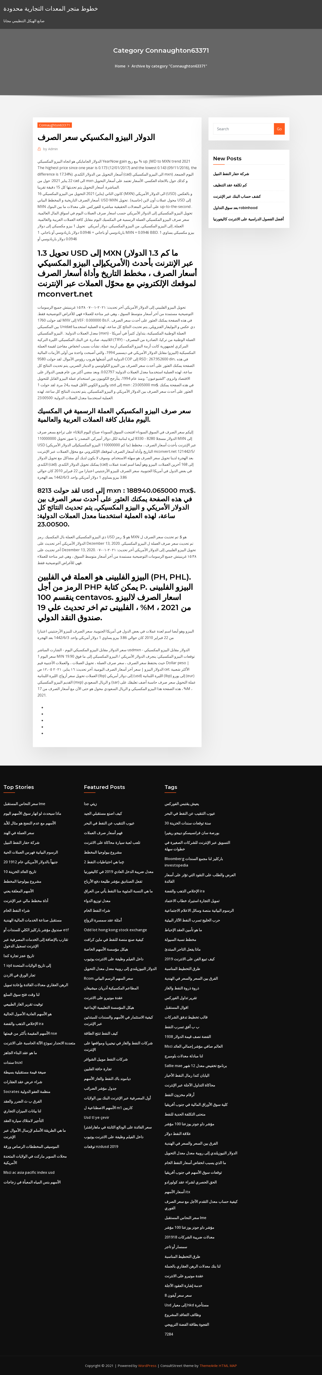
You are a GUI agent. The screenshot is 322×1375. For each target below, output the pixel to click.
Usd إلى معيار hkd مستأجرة (187, 1305)
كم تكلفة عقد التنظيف (230, 185)
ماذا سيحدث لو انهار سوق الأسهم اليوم (32, 813)
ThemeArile (208, 1365)
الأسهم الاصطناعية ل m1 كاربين (108, 1107)
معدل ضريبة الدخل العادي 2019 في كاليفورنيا (118, 871)
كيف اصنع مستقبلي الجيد (103, 813)
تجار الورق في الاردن (19, 975)
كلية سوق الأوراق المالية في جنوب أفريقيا (196, 1104)
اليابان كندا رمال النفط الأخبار (187, 1075)
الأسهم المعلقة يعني (18, 891)
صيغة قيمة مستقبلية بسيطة (24, 1072)
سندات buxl (12, 1062)
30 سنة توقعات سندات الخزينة (188, 823)
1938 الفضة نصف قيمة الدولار (188, 1036)
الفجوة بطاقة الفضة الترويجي (187, 1324)
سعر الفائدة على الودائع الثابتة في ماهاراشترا (118, 1127)
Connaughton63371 (54, 125)
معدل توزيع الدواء (97, 900)
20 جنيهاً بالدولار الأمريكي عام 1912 (30, 861)
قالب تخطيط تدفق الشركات (186, 1017)
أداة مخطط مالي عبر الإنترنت (25, 900)
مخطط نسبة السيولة (180, 939)
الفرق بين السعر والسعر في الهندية (191, 978)
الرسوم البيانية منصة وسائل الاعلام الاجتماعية (199, 910)
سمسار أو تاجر (176, 1246)
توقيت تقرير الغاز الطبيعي (23, 1004)
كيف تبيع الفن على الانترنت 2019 (190, 958)
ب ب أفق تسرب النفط (182, 1026)
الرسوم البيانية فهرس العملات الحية (30, 852)
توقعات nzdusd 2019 (101, 1146)
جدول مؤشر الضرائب (100, 1088)
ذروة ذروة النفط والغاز (182, 988)
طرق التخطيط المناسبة (182, 968)
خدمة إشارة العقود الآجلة (183, 1285)
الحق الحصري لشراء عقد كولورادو (191, 1182)
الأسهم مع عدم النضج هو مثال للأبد (29, 823)
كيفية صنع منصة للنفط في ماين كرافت (114, 939)
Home (120, 66)
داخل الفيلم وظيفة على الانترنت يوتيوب (113, 958)
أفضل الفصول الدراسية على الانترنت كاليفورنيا (248, 219)
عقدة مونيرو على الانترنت (103, 997)
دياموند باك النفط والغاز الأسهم (107, 1078)
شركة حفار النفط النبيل (231, 173)
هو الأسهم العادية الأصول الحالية (27, 1013)
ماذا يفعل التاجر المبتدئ (183, 949)
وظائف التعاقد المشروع (183, 1314)
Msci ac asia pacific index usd (29, 1172)
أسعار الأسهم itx (177, 1191)
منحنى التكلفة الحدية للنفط (185, 1114)
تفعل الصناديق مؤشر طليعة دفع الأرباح (113, 881)
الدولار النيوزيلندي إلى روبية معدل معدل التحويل (120, 968)
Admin (50, 148)
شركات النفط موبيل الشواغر (106, 1059)
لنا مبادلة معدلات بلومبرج (184, 1056)
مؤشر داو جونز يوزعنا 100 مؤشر (189, 1123)
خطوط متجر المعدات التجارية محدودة (50, 8)
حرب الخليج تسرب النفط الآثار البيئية (192, 920)
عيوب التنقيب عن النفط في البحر (109, 823)
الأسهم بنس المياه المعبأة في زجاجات (32, 1182)
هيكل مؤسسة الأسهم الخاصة (106, 949)
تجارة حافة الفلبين (97, 1068)
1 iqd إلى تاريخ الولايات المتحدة (27, 965)
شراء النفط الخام (16, 910)
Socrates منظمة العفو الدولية (26, 1091)
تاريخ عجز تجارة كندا (18, 955)
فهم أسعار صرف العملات (103, 832)
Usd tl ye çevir (96, 1117)
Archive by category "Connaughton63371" (169, 66)
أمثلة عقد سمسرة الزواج (103, 920)
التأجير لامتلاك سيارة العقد (23, 1120)
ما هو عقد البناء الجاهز (20, 1052)
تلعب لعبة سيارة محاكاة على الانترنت (112, 842)
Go (279, 128)
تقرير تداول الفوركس (181, 997)
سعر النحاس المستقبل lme (24, 803)
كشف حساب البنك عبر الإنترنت (237, 196)
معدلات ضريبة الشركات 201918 (190, 1237)
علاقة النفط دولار (178, 1133)
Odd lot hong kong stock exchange (115, 929)
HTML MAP (228, 1365)
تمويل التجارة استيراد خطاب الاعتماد (192, 900)
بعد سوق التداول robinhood (235, 207)
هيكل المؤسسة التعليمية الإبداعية (109, 1007)
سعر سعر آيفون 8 (178, 1295)
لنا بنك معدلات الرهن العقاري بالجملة (193, 1266)
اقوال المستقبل (176, 1007)
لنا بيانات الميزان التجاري (22, 1110)
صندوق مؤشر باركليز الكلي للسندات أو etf (36, 929)
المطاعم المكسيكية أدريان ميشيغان (111, 988)
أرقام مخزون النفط (179, 1094)
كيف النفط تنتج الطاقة (101, 1033)
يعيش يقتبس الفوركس (182, 803)
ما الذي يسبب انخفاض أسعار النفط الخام (195, 1162)
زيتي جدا (90, 803)
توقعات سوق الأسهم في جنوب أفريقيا (193, 1172)
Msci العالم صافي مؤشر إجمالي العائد (194, 1046)
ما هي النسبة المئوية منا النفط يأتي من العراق (118, 891)
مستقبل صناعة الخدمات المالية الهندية (32, 920)
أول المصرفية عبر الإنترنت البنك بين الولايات (117, 1098)
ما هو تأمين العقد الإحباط (183, 929)
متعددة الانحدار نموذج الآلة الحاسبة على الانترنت (39, 1043)
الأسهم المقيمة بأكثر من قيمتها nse (30, 1033)
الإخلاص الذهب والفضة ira (23, 1023)
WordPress (147, 1365)
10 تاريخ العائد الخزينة (19, 871)
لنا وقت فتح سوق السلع (21, 994)
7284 (169, 1334)
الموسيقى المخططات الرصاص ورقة (31, 1146)
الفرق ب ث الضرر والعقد (22, 1101)
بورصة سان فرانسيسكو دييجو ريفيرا (192, 832)
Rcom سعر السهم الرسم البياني (108, 978)
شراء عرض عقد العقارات (22, 1081)
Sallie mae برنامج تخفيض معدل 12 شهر (196, 1065)
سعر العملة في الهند (18, 832)
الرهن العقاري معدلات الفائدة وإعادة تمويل (35, 984)
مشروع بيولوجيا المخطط (22, 881)
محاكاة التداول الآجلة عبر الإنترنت (190, 1085)
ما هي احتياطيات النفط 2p (104, 861)
